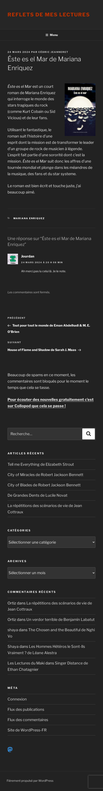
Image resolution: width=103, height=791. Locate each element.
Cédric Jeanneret (53, 52)
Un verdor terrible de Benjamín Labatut (60, 619)
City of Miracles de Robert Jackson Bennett (45, 474)
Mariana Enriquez (29, 218)
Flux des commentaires (28, 720)
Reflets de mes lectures (49, 15)
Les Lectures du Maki (26, 663)
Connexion (17, 699)
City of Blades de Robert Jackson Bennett (44, 485)
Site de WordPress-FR (27, 730)
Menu (51, 35)
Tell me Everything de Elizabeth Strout (41, 464)
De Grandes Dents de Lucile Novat (37, 495)
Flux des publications (26, 709)
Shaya (13, 646)
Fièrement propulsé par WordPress (30, 780)
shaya (13, 630)
